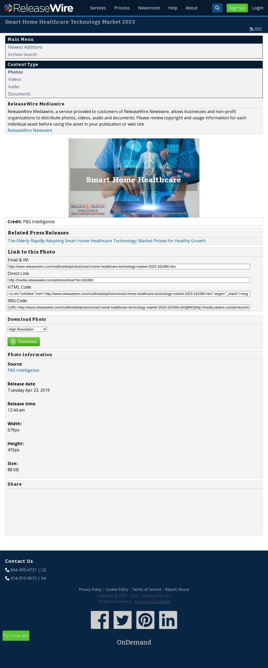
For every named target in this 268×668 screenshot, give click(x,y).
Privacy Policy (90, 589)
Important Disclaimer (152, 601)
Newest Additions (25, 47)
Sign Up (237, 8)
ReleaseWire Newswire (30, 130)
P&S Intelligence (23, 370)
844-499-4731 (23, 570)
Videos (14, 79)
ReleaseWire (39, 8)
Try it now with (134, 640)
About (192, 8)
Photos (15, 72)
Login (257, 8)
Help (172, 8)
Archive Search (22, 54)
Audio (13, 86)
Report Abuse (177, 589)
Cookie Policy (116, 589)
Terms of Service (146, 589)
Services (98, 8)
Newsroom (149, 8)
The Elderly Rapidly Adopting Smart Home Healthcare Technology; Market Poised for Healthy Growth (107, 241)
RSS (258, 29)
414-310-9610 (23, 578)
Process (122, 8)
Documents (19, 94)
